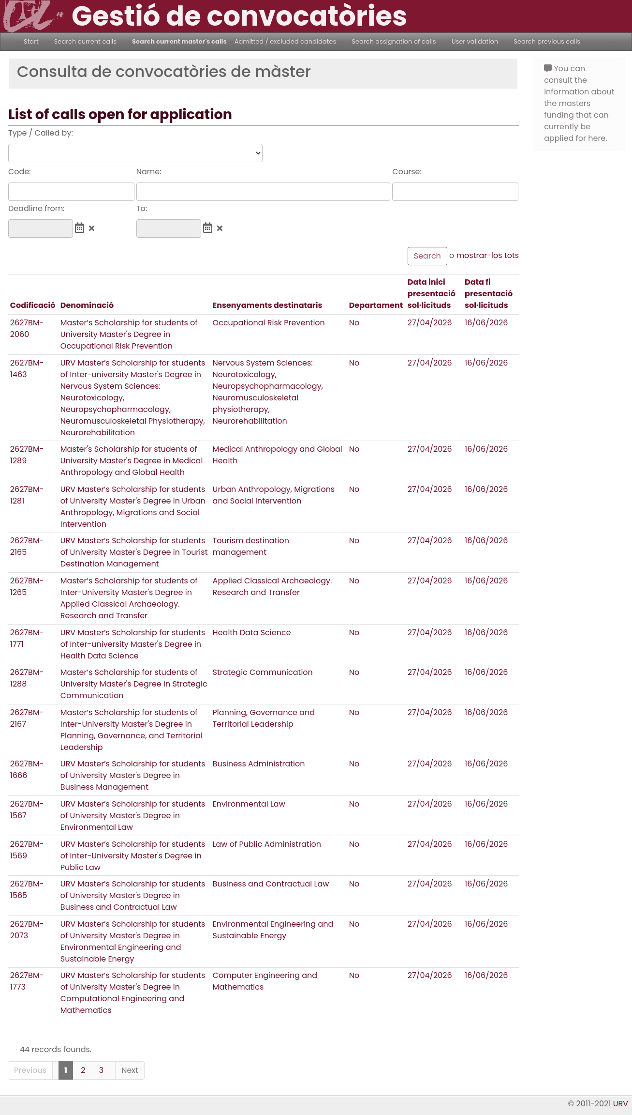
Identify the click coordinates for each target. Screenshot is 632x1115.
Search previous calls (547, 41)
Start (31, 41)
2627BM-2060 (27, 328)
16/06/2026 (486, 322)
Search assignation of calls (394, 41)
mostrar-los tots (487, 255)
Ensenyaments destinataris (268, 305)
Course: (406, 171)
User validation (475, 41)
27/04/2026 (430, 322)
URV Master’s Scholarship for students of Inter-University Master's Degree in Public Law (133, 856)
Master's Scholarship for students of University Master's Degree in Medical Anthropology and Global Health (131, 460)
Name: (149, 171)
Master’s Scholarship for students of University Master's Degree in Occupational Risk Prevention (129, 334)
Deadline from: (36, 208)
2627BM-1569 (27, 850)
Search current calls (85, 41)
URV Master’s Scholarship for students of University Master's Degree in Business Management (133, 775)
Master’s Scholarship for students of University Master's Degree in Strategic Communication (133, 684)
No (354, 322)
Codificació (33, 305)
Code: (19, 171)
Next (129, 1070)
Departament (376, 305)
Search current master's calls (179, 41)
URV (620, 1103)
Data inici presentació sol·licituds (432, 293)
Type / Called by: (40, 132)
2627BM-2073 (27, 929)
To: (141, 208)
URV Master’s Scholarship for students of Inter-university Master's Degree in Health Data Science (133, 644)
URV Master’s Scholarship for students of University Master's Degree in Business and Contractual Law (133, 895)
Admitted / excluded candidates (286, 41)
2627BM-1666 (27, 769)
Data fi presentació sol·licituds (489, 293)
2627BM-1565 (27, 889)
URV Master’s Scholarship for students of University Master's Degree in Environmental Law (133, 815)
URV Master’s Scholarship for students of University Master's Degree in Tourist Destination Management (134, 552)
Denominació (87, 305)
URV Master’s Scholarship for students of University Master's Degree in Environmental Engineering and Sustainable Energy (133, 941)
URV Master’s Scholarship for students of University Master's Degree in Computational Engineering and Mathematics (133, 993)
